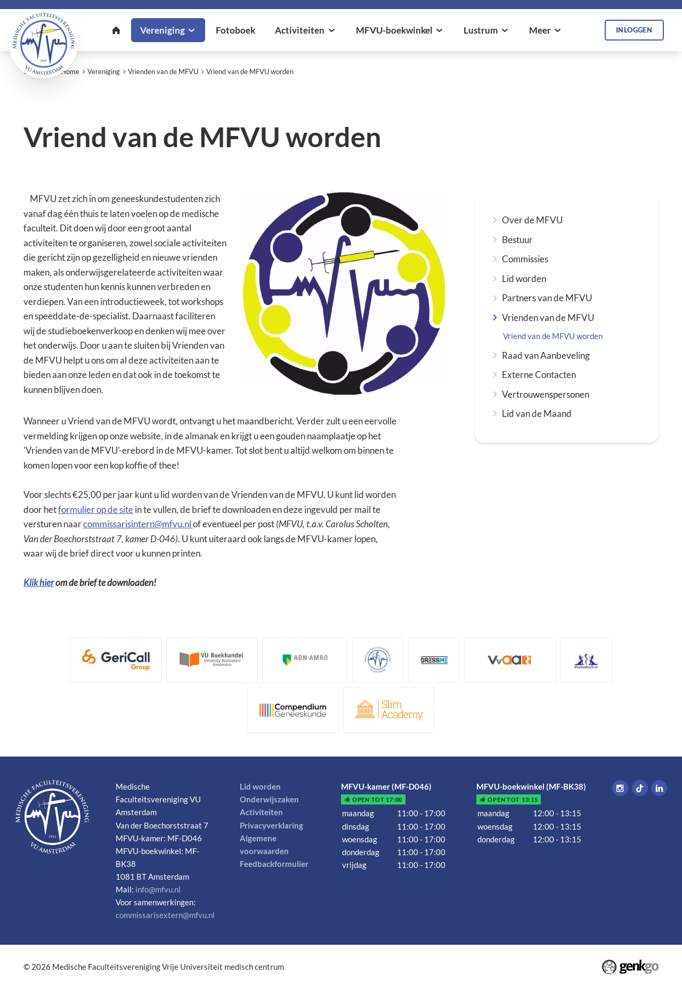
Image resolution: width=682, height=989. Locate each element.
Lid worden (524, 279)
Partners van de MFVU (547, 298)
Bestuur (517, 240)
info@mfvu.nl (158, 889)
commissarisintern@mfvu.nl (138, 523)
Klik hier (38, 582)
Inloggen (634, 30)
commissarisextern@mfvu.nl (165, 915)
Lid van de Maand (537, 413)
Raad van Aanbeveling (546, 355)
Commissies (525, 259)
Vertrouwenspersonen (545, 394)
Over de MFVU (532, 220)
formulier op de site (95, 509)
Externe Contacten (539, 374)
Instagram (620, 788)
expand (495, 220)
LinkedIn (659, 788)
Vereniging (103, 71)
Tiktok (640, 788)
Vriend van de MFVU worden (250, 71)
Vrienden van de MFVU (163, 71)
